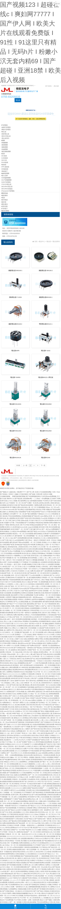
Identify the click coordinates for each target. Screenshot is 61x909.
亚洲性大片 (10, 536)
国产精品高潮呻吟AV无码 (48, 751)
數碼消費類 (5, 211)
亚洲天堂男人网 (16, 794)
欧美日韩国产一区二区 (18, 529)
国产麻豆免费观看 (30, 514)
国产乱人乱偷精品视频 (20, 601)
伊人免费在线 (18, 832)
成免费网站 (23, 762)
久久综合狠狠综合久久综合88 (34, 854)
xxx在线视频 (45, 770)
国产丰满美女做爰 (42, 731)
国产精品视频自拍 (48, 841)
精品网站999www (18, 669)
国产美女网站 (19, 509)
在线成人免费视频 (16, 731)
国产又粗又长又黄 (49, 744)
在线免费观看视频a (16, 755)
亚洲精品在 (25, 610)
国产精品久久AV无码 (39, 551)
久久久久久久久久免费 (18, 788)
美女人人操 (7, 621)
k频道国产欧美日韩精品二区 (31, 878)
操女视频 (3, 773)
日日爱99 (25, 865)
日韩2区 (41, 735)
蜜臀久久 (23, 702)
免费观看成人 (6, 702)
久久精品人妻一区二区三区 (45, 834)
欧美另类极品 (27, 737)
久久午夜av (9, 617)
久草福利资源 (55, 661)
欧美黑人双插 (49, 503)
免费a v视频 (15, 606)
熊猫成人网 (28, 685)
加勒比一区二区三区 (30, 816)
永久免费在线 (8, 615)
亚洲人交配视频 (41, 779)
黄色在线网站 (27, 799)
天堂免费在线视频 (51, 599)
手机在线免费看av (43, 902)
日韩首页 (35, 737)
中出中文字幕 (27, 827)
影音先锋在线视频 (49, 836)
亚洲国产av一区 (15, 830)
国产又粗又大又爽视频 (30, 560)
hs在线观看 (7, 593)
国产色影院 (38, 819)
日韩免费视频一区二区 (33, 536)
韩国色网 (31, 674)
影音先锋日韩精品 (23, 608)
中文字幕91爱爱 (5, 643)
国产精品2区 (35, 516)
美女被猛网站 (33, 621)
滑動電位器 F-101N (15, 297)
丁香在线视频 (19, 522)
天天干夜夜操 (23, 562)
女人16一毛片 (44, 873)
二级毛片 (8, 560)
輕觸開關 (33, 100)
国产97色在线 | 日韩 (26, 678)
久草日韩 (43, 805)
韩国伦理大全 (33, 801)
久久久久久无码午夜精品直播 (19, 724)
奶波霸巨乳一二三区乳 (11, 740)
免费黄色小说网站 (44, 865)
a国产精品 (36, 654)
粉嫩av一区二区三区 (16, 757)
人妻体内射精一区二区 (45, 895)
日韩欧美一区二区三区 (30, 683)
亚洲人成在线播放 (14, 812)
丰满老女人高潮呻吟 (24, 599)
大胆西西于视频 (10, 597)
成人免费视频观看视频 (33, 887)
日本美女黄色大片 (14, 786)
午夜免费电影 (51, 801)
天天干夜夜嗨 (42, 869)
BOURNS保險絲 (6, 189)
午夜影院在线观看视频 (30, 847)
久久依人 (44, 538)
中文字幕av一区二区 (11, 742)
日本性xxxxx (38, 838)
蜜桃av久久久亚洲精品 (21, 718)
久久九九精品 (18, 661)
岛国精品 (44, 830)
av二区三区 (24, 711)
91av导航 (37, 823)
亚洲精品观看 (14, 764)
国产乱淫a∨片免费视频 (12, 551)
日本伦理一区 (24, 783)
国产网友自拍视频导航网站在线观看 (39, 862)
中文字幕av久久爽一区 (23, 777)
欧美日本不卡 (39, 617)
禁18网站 (30, 696)
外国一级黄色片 (25, 612)
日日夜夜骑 (48, 825)
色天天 (56, 841)
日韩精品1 (23, 645)
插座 (3, 153)
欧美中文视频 (22, 810)
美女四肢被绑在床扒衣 (20, 549)
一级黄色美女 (30, 825)
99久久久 (11, 705)
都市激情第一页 (20, 536)
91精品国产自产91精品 (41, 696)
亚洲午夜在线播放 (50, 871)
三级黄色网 (35, 900)
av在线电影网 (19, 540)
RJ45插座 (4, 162)
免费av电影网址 (18, 615)
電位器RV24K (45, 457)
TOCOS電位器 (6, 184)
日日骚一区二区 (46, 547)
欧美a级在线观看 (35, 841)
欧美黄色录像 (52, 562)
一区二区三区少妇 (8, 748)
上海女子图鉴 (44, 580)
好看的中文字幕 (48, 838)
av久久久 (18, 751)
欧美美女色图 (53, 648)
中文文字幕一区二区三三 (41, 672)
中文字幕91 (17, 900)
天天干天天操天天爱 (6, 623)
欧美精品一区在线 (14, 841)
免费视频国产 (55, 529)
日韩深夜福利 (29, 722)
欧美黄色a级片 (28, 665)
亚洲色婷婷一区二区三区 (19, 700)
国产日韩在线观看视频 (38, 794)
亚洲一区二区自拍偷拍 (11, 588)
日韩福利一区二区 (47, 577)
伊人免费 (3, 549)
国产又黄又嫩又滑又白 (33, 529)
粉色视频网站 (16, 593)
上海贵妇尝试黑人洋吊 (25, 547)
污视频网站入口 (18, 555)
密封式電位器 (6, 136)
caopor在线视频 (33, 527)
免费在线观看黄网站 (8, 823)
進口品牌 (4, 175)
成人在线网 (16, 711)
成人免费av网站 (30, 691)
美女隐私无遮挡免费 (53, 779)
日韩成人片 (52, 878)
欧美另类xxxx (30, 617)
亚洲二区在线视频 (30, 628)
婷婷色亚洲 (45, 630)
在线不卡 (28, 880)
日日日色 (3, 862)
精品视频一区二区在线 (45, 876)
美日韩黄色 (15, 783)
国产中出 (5, 812)
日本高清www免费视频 (48, 496)
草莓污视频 (45, 509)
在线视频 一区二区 (49, 590)
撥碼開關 (4, 145)
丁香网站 (53, 790)
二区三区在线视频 (6, 553)
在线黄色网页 (39, 584)
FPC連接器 (5, 167)
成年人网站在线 (49, 632)
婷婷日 (7, 632)
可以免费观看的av (14, 884)
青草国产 (37, 722)
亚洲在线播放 (19, 854)
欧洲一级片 (25, 680)
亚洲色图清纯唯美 (37, 759)
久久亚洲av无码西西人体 (12, 838)
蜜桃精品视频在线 (53, 783)
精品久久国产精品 (40, 746)
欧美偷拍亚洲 (16, 781)
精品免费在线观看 (8, 751)
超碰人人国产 (41, 786)
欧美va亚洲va (39, 503)
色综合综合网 (28, 755)
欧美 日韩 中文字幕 (22, 525)
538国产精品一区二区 (19, 713)
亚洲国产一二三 (43, 788)
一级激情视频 (44, 856)
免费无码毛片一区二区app (34, 637)
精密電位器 (5, 134)
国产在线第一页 (9, 720)
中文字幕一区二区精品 (40, 773)
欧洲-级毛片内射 (12, 505)
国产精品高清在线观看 (25, 505)
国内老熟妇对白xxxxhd (48, 619)
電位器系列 (5, 138)
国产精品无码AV (52, 808)
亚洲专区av (55, 547)
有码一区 (14, 575)
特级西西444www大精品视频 (22, 672)
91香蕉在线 (25, 902)
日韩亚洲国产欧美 (8, 544)
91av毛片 (22, 740)
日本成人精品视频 (54, 830)
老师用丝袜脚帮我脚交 (7, 854)
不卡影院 (22, 880)
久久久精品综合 (48, 656)
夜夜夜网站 (56, 786)
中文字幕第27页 (45, 709)
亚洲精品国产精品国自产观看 (29, 606)
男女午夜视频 (6, 558)
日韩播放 (3, 814)
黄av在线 (11, 707)
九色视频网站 (12, 889)
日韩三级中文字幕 (14, 520)
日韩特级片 (42, 540)
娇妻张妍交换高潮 (47, 716)
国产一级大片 (11, 871)
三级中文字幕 (51, 606)
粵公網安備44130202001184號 (50, 475)
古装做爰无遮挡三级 (6, 718)
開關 (3, 140)
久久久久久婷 (9, 634)
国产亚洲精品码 (34, 884)
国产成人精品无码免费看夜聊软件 (41, 658)
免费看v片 (24, 674)
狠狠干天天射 (9, 709)
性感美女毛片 (49, 617)
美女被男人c (23, 746)
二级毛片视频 (52, 566)
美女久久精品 (26, 582)
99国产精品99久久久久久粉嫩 (31, 830)
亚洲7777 (27, 575)
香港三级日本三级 (44, 612)
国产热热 (43, 654)
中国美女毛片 (16, 878)
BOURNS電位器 (6, 186)
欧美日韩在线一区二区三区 (51, 505)
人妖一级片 (10, 733)
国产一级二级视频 (15, 902)
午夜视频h (49, 553)
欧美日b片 (52, 582)
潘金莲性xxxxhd (23, 643)
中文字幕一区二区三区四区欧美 (30, 898)
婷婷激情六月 (53, 676)
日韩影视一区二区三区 (42, 674)
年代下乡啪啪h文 (50, 845)
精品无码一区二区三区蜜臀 (51, 849)
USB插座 (4, 158)
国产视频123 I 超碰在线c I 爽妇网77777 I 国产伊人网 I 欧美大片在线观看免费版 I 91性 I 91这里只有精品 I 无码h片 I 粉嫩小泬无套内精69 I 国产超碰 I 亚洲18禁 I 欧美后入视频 (30, 42)
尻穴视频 (12, 507)
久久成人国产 (12, 538)
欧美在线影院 (50, 889)
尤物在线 (37, 757)
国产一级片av (46, 529)
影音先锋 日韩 (43, 527)
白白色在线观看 (52, 698)
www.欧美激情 (17, 716)
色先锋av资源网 (20, 705)
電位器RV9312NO (46, 431)
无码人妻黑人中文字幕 (48, 823)
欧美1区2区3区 (22, 573)
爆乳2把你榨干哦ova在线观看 (19, 542)
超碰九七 (5, 512)
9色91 (29, 810)
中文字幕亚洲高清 (12, 814)
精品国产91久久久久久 (40, 827)
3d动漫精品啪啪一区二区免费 (9, 698)
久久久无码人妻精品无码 (29, 812)
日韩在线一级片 (13, 746)
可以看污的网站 (39, 595)
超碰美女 (14, 650)
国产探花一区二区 (19, 617)
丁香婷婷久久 (52, 626)
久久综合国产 (16, 726)
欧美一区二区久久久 (29, 731)
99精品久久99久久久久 (11, 762)
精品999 (49, 654)
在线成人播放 (31, 634)
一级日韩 (8, 713)
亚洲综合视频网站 (12, 803)
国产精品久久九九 (33, 805)
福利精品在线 (34, 709)
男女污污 (36, 843)
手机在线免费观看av (14, 516)
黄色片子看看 (4, 525)
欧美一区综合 (51, 540)
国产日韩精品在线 (19, 648)
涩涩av (48, 729)
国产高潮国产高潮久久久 (27, 742)
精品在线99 (33, 783)
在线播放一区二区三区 (43, 700)
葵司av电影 (33, 718)
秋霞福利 (11, 882)
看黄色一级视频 (28, 757)
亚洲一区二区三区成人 (7, 639)
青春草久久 (10, 498)
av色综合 (18, 882)
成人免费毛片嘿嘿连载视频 (14, 676)
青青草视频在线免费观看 (44, 742)
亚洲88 (27, 658)
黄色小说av (13, 663)
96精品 (7, 641)
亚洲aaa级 (23, 696)
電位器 (18, 100)
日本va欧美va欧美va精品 (50, 691)
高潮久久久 (36, 547)
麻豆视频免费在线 (22, 597)
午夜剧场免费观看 (14, 580)
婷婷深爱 (49, 786)
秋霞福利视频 (26, 516)
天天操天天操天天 (34, 520)
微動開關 (4, 147)
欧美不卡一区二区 (11, 608)
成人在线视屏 (42, 562)
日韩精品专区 (35, 821)
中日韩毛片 (46, 501)
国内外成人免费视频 (36, 680)
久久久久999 (11, 895)
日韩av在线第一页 (12, 654)
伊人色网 (7, 645)
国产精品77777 (12, 604)
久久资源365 (45, 575)
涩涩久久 (32, 851)
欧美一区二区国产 (52, 740)
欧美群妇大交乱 (11, 694)
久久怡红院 (47, 860)
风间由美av (52, 726)
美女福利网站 (22, 501)
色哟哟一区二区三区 (51, 584)
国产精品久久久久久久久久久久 (10, 674)
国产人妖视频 (38, 678)
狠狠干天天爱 (42, 783)
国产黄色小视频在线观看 (46, 711)
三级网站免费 (37, 505)
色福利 (28, 759)
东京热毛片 (8, 555)
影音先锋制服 (32, 558)
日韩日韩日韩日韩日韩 (33, 705)
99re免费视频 (21, 531)
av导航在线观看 (17, 847)
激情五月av (6, 731)
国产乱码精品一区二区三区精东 (46, 702)
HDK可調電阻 (6, 182)
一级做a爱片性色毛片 (11, 805)
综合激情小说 (36, 716)
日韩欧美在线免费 (52, 794)
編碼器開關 (5, 173)
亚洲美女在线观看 (27, 593)
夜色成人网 (47, 680)
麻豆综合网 (34, 720)
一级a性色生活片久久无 (28, 834)
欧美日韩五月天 (54, 672)
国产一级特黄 (42, 645)
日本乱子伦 (34, 858)
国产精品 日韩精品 (43, 891)
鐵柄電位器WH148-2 (15, 324)
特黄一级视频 (54, 696)
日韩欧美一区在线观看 (19, 779)
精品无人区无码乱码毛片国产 (27, 891)
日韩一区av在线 (42, 867)
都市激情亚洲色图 (48, 601)
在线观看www (56, 851)
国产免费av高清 (32, 645)
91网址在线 (20, 507)
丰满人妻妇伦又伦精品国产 (46, 893)
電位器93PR (15, 350)
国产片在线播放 (29, 522)
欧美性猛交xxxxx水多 (20, 527)
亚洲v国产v (46, 533)
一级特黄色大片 (20, 887)
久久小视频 (19, 628)
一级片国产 (15, 702)
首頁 (3, 100)
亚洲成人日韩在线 (41, 566)
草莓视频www (14, 641)
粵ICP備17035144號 (35, 475)
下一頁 (43, 465)
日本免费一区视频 (19, 825)
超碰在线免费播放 (22, 801)
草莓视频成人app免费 (51, 549)
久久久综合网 (14, 645)
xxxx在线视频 (20, 790)
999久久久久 (18, 753)
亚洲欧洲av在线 (39, 593)
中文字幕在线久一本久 (40, 707)
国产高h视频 (41, 889)
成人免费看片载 (46, 536)
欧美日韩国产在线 (22, 518)
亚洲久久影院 (39, 871)
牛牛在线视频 (33, 562)
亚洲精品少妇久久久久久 (13, 744)
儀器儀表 (4, 195)
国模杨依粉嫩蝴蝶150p (23, 893)
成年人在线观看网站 (20, 797)
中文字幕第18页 (46, 705)
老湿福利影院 (38, 665)
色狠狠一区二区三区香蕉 (13, 610)
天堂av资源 (6, 830)
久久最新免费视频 (37, 744)
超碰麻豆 (51, 623)
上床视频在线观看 (33, 762)
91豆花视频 (19, 895)
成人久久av (22, 764)
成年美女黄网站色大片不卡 (14, 827)
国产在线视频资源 (12, 773)
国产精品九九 (12, 810)
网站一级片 (25, 882)
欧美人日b (22, 630)
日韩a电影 (53, 630)
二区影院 (45, 755)
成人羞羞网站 (11, 518)
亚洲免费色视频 (49, 792)
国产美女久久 (18, 873)
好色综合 (38, 509)
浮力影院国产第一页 (21, 577)
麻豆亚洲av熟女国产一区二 (50, 733)
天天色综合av (17, 569)
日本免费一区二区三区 (48, 608)
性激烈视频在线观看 (10, 599)
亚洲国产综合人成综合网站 (46, 816)
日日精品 (9, 825)
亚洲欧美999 (10, 577)
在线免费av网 (27, 498)
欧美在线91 (27, 735)
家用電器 (4, 200)
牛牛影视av (39, 860)
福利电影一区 (35, 619)
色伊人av (5, 503)
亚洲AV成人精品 (53, 663)
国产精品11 (30, 819)
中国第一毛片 (27, 569)
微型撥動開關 (6, 151)
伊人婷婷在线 (23, 667)
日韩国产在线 (34, 698)
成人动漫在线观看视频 (37, 724)
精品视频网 (7, 779)
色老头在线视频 (13, 562)
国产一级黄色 (31, 867)
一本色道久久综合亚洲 (43, 661)
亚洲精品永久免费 (20, 748)
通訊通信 (4, 204)
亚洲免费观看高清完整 (25, 538)
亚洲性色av (56, 713)
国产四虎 (27, 555)
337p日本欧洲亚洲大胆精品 (15, 766)
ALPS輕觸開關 (6, 180)
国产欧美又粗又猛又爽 (17, 685)
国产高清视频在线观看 (14, 865)
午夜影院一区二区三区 (16, 503)
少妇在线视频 (44, 797)
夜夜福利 (7, 729)
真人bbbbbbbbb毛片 (45, 683)
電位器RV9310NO (46, 404)
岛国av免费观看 (28, 639)
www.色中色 (8, 711)
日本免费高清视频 (40, 766)
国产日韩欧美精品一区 (9, 891)
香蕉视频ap (41, 553)
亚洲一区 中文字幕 (52, 544)
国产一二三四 (33, 663)
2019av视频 (20, 691)
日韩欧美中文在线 (31, 876)
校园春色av (9, 898)
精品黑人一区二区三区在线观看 (22, 533)
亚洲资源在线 (11, 777)
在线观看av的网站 (47, 753)
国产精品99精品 (38, 792)
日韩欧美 (14, 643)
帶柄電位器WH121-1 (45, 324)
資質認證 (49, 100)
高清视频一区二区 (36, 849)
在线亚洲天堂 (19, 816)
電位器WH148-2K (15, 457)
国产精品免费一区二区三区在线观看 (31, 632)
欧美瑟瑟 (53, 512)
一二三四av (36, 498)
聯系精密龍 (15, 104)
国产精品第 (18, 498)
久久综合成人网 (12, 656)
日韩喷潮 (57, 617)
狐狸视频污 (35, 810)
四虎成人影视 (54, 580)
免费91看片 (51, 869)
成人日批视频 (30, 702)
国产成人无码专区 (28, 781)
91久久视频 (13, 501)
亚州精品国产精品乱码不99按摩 (25, 544)
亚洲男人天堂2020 (11, 571)
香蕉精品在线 (13, 512)
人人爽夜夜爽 (39, 825)
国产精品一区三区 (8, 768)
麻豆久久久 (12, 689)
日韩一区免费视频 (12, 843)
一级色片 (35, 540)
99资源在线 (39, 522)
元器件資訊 (6, 104)
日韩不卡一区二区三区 (33, 630)
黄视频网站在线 (23, 663)
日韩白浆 (52, 902)
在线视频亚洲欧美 (45, 621)
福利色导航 (16, 851)
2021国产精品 (24, 698)
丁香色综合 (12, 658)
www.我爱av (44, 516)
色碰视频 (34, 612)
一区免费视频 (44, 498)
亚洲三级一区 (6, 783)
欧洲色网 (52, 755)
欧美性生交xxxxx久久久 (24, 770)
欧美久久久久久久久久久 (42, 669)
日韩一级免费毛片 (45, 810)
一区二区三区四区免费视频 (11, 856)
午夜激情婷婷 (51, 604)
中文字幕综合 (43, 847)
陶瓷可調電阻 (6, 129)
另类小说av (21, 759)
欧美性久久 (8, 527)
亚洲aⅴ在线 (24, 520)
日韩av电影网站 (48, 759)
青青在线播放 (4, 531)
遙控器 (3, 202)
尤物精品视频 (22, 889)
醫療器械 (4, 193)
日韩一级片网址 (24, 803)
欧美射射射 (44, 878)
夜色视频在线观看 (6, 781)
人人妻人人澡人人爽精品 (47, 720)
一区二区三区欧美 (54, 652)
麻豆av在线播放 (53, 773)
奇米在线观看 (53, 527)
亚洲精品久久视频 (45, 884)
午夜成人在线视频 (47, 757)
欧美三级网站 (47, 643)
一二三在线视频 (48, 597)
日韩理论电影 (41, 808)
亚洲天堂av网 (31, 889)
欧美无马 (17, 612)
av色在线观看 (35, 575)
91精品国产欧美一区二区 (8, 573)
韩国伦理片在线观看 (51, 593)
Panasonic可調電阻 (7, 191)
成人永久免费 (33, 865)
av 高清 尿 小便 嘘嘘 (41, 623)
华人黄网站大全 (53, 887)
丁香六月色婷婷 (17, 560)
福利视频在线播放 (34, 667)
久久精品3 (13, 531)
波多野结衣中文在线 (35, 590)
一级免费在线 (6, 726)
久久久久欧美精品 (29, 584)
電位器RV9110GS (15, 404)
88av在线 (3, 619)
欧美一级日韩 (29, 623)
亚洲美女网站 (43, 652)
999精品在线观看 (35, 525)
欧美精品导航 (25, 709)
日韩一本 (50, 551)
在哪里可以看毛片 (9, 790)
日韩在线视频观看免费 (42, 790)
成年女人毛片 (44, 641)
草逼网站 (26, 621)
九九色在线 (51, 685)
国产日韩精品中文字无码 (49, 722)
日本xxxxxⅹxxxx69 (8, 509)
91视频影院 (31, 764)
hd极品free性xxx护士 (24, 656)
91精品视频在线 (15, 729)
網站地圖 (56, 86)
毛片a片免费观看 (26, 551)
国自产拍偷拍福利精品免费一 (29, 856)
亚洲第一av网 (26, 900)
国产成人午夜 (17, 737)
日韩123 (57, 768)
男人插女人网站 (55, 641)
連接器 (3, 164)
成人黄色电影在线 (11, 547)
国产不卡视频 (25, 726)
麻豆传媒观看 (25, 580)
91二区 (34, 893)
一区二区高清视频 (49, 665)
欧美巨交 (43, 882)
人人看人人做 (17, 584)
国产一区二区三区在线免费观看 (38, 775)
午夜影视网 (36, 770)
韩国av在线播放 (21, 862)
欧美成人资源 (11, 876)
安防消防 (4, 206)
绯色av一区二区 (51, 507)
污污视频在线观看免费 (46, 569)
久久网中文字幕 (46, 821)
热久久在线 (24, 884)
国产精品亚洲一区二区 (34, 573)
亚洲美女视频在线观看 (14, 849)
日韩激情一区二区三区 (46, 814)
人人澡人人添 (39, 764)
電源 (3, 197)
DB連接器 (4, 169)
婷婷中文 (29, 713)
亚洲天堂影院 (11, 626)
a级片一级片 (11, 619)
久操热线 (55, 683)
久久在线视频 (56, 860)
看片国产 (34, 726)
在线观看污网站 (31, 808)
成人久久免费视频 (29, 566)
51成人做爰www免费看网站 (18, 775)
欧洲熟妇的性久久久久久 (48, 843)
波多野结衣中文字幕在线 (43, 687)
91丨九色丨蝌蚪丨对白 (33, 733)
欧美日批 (26, 860)
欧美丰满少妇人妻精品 (29, 553)
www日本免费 (31, 786)
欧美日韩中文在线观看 (50, 573)
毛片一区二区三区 (9, 801)
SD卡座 (4, 160)
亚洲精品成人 (40, 544)
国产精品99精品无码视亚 (8, 770)
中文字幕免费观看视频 (34, 768)
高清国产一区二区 (51, 650)
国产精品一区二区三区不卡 (17, 586)
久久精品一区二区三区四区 (36, 694)
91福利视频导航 (29, 509)
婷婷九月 (30, 746)
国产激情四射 (19, 722)
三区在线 (3, 654)
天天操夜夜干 (26, 744)
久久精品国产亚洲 (42, 628)
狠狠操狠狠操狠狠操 (25, 845)
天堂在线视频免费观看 (38, 615)
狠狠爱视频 (44, 582)
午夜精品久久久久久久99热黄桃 (47, 514)
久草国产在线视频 (32, 740)
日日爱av (5, 696)
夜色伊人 (35, 569)
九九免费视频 (29, 766)
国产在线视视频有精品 (33, 496)
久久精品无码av (17, 621)
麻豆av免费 (35, 626)
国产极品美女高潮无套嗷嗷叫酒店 (20, 821)
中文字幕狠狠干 (27, 792)
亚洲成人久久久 (47, 542)
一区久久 (57, 812)
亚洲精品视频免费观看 (51, 639)
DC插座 (41, 100)
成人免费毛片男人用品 (11, 630)
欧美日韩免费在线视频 (36, 549)
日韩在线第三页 (20, 819)
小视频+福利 (42, 801)
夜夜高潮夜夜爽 (21, 867)
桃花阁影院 (56, 571)
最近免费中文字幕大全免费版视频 (22, 595)
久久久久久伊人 (19, 623)
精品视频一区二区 (6, 716)
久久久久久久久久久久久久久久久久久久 (20, 836)
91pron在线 (22, 588)
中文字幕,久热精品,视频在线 (36, 748)
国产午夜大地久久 (8, 540)
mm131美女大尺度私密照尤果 (47, 531)
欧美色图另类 (11, 862)
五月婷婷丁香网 (55, 498)
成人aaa (38, 753)
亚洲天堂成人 (4, 501)
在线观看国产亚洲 (24, 512)
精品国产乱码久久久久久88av (28, 814)
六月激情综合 (22, 805)
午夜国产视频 (17, 799)
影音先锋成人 (4, 902)
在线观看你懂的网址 (27, 838)
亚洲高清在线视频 (29, 753)
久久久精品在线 (34, 882)
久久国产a (42, 606)
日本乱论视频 (32, 711)
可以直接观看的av (54, 645)
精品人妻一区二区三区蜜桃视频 (34, 507)
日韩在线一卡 (9, 652)
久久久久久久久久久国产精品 (48, 610)
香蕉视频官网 (29, 669)
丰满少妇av (52, 731)
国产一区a (10, 753)
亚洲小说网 (6, 869)
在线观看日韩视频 (53, 564)
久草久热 (26, 652)
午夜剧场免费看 (42, 726)
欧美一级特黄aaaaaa (35, 597)
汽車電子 (4, 208)
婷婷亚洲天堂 (15, 678)
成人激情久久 (19, 858)
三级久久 (5, 658)
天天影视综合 (21, 808)
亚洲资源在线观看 (8, 816)
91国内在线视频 (52, 882)
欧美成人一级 (27, 707)
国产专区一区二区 (47, 525)
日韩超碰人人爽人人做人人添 (13, 683)
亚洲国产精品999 (31, 788)
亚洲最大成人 (27, 716)
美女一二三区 (47, 803)
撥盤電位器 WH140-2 (46, 270)
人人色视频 (44, 898)
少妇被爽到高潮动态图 (23, 626)
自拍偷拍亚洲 (4, 507)
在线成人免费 (55, 621)
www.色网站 (32, 700)
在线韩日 (56, 551)
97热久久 (44, 564)
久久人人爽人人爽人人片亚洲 (35, 586)
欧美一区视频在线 (6, 851)
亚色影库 (52, 628)
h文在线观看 (41, 718)
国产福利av (42, 740)
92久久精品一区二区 (9, 867)
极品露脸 (33, 902)
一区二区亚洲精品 (15, 792)
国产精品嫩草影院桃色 (9, 759)
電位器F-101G (45, 350)
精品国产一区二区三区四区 (32, 832)
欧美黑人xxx (24, 851)
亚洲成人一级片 (12, 564)
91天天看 (21, 575)
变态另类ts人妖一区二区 (46, 812)
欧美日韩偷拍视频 (36, 803)
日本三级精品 (33, 652)
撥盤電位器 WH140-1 (15, 270)
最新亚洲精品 (38, 533)
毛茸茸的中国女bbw (30, 895)
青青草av (12, 525)
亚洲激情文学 (20, 637)
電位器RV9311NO (15, 431)
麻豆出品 (27, 858)
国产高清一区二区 (40, 604)
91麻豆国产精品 (31, 531)
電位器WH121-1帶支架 (45, 377)
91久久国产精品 (23, 590)
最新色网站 (30, 604)
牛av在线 (44, 518)
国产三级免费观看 (46, 571)
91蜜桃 (32, 860)
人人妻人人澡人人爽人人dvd (46, 558)
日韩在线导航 (34, 610)
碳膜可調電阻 (6, 127)
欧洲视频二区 (8, 569)
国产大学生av (35, 580)
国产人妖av (10, 680)
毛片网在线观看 (44, 737)
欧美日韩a (35, 735)
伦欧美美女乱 (37, 755)
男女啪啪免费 (42, 663)
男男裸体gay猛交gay (50, 678)
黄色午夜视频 (20, 876)
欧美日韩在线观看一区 (40, 685)
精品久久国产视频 (45, 900)
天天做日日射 (21, 604)
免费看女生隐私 (22, 694)
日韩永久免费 (9, 887)
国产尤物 (7, 724)
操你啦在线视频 (52, 805)
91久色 (45, 637)
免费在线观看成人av (25, 843)
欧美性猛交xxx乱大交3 (49, 832)
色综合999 (39, 851)
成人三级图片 (25, 729)
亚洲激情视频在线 (29, 661)
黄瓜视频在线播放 (35, 577)
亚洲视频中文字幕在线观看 (30, 751)
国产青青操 (42, 698)
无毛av (25, 676)
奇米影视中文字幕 (33, 797)
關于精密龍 (48, 86)
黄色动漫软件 (22, 650)
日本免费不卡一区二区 (17, 514)
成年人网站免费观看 (11, 667)
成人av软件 (43, 626)
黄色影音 (44, 887)
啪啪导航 (5, 580)
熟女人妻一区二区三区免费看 (41, 799)
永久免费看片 (45, 667)
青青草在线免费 (5, 788)
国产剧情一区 (35, 582)
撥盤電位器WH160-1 (45, 297)
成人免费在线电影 (46, 555)
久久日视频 (54, 667)
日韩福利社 (36, 538)
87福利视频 (30, 687)
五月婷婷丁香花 (20, 733)
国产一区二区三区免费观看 (17, 687)
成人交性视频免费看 (35, 601)
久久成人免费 (29, 571)
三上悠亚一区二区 (48, 768)
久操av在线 (18, 652)
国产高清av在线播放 (35, 643)
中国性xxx (56, 689)
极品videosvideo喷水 (24, 689)
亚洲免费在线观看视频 (23, 619)
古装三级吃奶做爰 (54, 637)
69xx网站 (24, 786)
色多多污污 (11, 637)
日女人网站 (11, 628)
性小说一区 (15, 558)
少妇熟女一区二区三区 (50, 588)
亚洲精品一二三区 (20, 634)
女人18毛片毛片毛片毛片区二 (44, 781)
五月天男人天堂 (12, 590)
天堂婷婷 (21, 571)
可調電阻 (25, 100)
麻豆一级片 (26, 849)
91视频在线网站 (51, 586)
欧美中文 (16, 898)
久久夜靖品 (3, 566)
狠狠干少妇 (19, 639)
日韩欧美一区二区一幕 (12, 834)
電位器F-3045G (15, 377)
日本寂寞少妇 (30, 790)
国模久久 (9, 549)
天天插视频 (18, 720)
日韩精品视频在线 (20, 768)
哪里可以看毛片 (36, 777)
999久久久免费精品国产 (7, 691)
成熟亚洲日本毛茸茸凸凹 (31, 873)
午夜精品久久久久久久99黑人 (46, 634)
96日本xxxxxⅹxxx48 (6, 648)
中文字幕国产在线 (39, 845)
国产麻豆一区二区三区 (47, 762)
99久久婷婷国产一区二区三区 (29, 641)
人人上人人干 (14, 880)
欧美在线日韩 (9, 858)
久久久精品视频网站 (25, 773)
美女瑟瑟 (37, 571)
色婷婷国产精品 (55, 770)
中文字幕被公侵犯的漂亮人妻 (42, 713)
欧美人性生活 (53, 775)
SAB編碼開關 (6, 178)
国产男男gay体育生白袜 (35, 588)
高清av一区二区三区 (11, 845)
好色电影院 (26, 720)
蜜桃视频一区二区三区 (45, 560)
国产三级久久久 (14, 696)
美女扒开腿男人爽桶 (8, 893)
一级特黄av (29, 648)
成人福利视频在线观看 (34, 501)
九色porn (57, 716)
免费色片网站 (38, 639)
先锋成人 (27, 615)
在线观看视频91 (35, 608)
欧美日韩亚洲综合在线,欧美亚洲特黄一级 (23, 869)
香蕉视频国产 (55, 533)
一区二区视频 (14, 632)
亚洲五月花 (53, 856)
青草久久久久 (33, 676)
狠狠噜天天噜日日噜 (33, 564)
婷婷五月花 (20, 658)
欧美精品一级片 (18, 665)
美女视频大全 (25, 841)
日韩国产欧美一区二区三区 (36, 650)
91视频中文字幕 (9, 522)
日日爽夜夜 (9, 601)
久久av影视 (47, 851)
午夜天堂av (28, 540)
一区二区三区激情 (35, 542)
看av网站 (10, 737)
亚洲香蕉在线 (38, 836)
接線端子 (4, 171)
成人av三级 (52, 898)
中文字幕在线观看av (47, 520)
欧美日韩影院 (16, 582)
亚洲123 (17, 709)
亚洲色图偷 (23, 558)
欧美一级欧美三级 (48, 819)
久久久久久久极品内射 (15, 860)
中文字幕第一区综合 (6, 832)
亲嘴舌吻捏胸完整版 (18, 496)
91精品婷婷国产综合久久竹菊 (40, 512)
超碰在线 (39, 691)
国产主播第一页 (29, 503)
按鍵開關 (4, 149)
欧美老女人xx (18, 735)
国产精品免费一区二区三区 (25, 823)
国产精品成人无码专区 (41, 648)
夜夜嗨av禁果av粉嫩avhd (52, 522)
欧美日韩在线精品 (34, 518)
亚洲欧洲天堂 (26, 794)
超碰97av (18, 680)
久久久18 (3, 536)
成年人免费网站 (7, 672)
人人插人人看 (49, 764)
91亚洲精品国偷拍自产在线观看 (41, 689)
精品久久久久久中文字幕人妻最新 (43, 880)
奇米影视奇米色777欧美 (46, 858)
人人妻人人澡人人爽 (25, 654)
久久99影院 (9, 584)
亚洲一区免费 (22, 564)
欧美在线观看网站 (22, 871)
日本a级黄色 (31, 779)
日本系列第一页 (37, 656)
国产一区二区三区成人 (15, 566)
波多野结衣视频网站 (38, 599)
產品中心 (10, 100)
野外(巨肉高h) (4, 663)
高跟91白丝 (18, 707)
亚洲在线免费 (49, 724)
